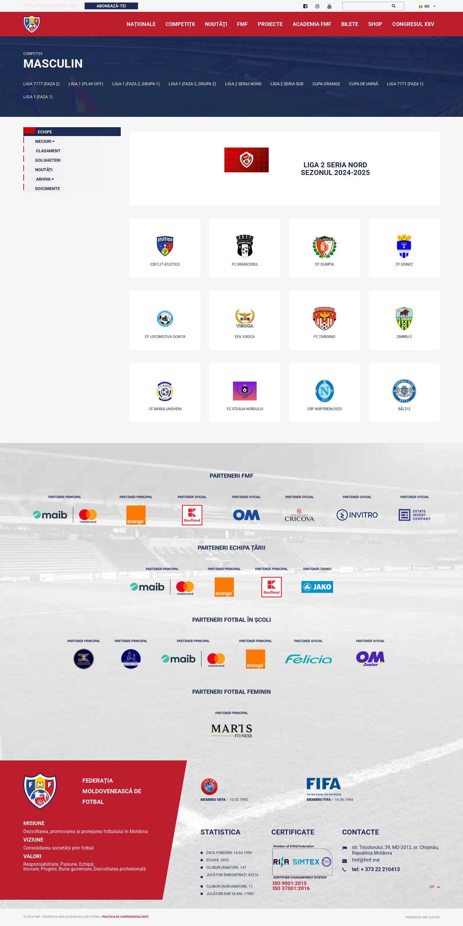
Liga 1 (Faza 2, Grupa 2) (192, 83)
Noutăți (38, 168)
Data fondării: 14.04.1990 (230, 853)
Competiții (32, 54)
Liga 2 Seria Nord (243, 83)
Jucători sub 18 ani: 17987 (231, 894)
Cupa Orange (326, 83)
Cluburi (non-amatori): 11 (230, 886)
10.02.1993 (239, 800)
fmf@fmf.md (365, 860)
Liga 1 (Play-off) (86, 83)
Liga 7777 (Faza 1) (405, 83)
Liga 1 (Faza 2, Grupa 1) (136, 83)
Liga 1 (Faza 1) (38, 96)
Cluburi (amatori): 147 (227, 868)
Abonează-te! (111, 6)
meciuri (39, 140)
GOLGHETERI (42, 159)
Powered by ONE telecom (422, 917)
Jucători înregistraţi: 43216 (232, 877)
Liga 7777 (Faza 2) (41, 83)
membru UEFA (213, 800)
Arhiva (38, 177)
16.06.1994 (344, 800)
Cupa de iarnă (363, 83)
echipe (37, 130)
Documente (41, 187)
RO (424, 6)
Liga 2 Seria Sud (287, 83)
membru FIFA (319, 800)
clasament (42, 149)
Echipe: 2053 (218, 860)
